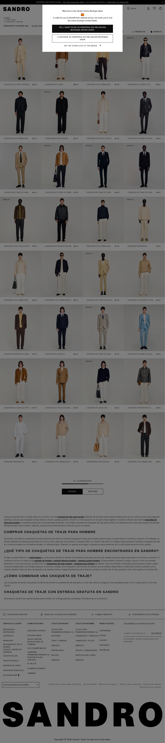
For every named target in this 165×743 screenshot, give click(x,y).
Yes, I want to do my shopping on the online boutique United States (82, 28)
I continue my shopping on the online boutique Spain (82, 38)
